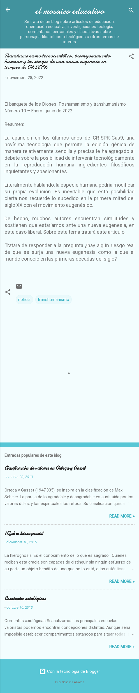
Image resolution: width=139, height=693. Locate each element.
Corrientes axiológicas (25, 598)
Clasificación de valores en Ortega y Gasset (44, 468)
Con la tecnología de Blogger (69, 671)
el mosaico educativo (69, 10)
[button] (131, 57)
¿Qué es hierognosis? (24, 533)
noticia (24, 299)
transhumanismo (53, 299)
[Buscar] (131, 11)
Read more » (122, 516)
